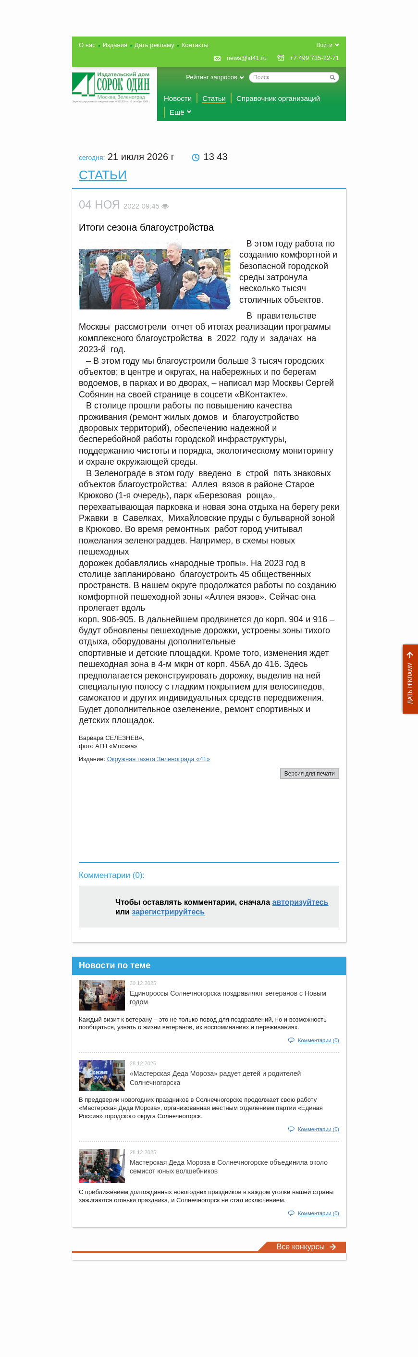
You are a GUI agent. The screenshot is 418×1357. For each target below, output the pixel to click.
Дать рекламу (408, 679)
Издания (115, 45)
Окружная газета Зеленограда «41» (158, 759)
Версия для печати (309, 773)
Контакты (195, 45)
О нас (87, 45)
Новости (178, 98)
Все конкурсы (306, 1247)
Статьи (214, 98)
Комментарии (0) (318, 1040)
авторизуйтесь (300, 902)
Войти (324, 45)
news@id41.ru (247, 58)
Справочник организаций (278, 98)
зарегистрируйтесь (168, 912)
